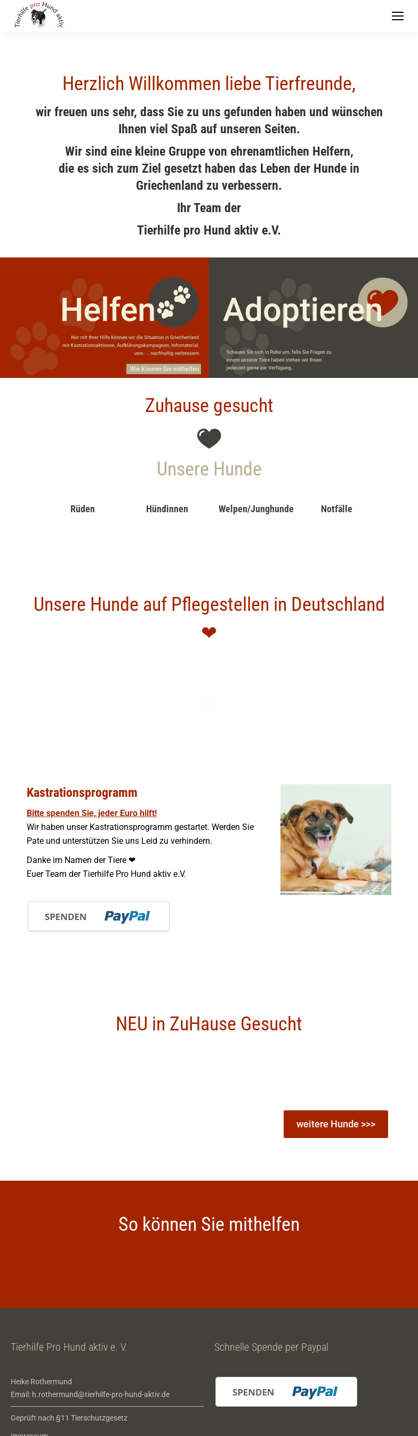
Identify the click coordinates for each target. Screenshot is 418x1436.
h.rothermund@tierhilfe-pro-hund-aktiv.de (101, 1394)
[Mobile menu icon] (397, 16)
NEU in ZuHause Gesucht (209, 1024)
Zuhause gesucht (209, 405)
